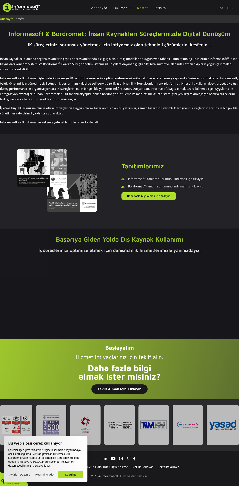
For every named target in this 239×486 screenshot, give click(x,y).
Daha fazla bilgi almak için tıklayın (148, 196)
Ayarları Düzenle (20, 474)
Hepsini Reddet (44, 474)
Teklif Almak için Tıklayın (120, 389)
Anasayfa (6, 19)
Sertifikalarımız (168, 467)
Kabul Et (70, 474)
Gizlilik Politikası (143, 467)
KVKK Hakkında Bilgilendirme (107, 467)
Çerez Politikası (42, 465)
